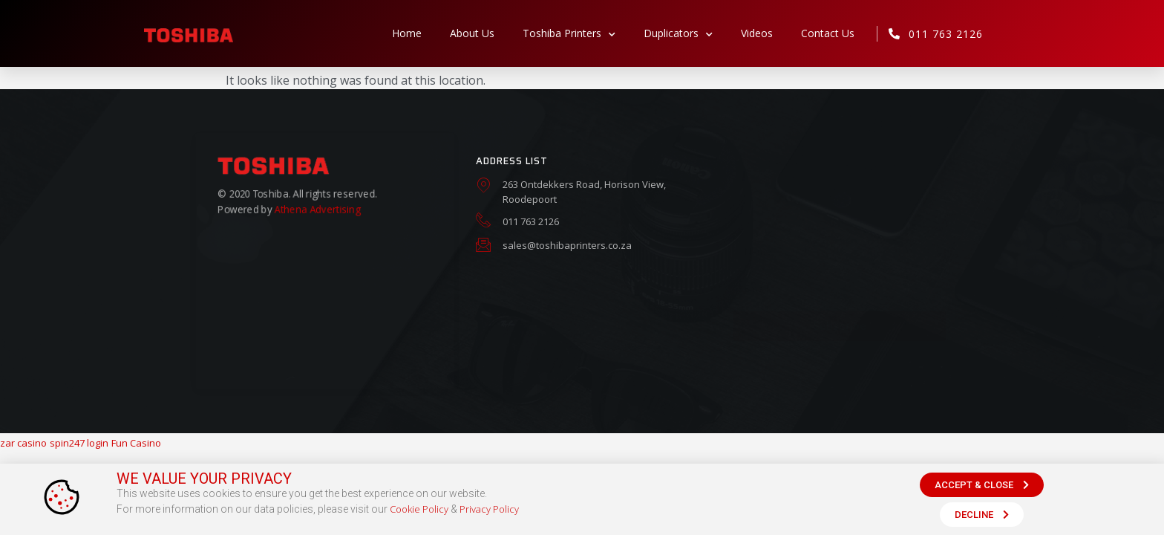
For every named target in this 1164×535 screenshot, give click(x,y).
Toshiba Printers (569, 33)
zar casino (23, 443)
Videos (757, 33)
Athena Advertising (317, 208)
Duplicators (678, 33)
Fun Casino (136, 443)
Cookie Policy (419, 514)
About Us (472, 33)
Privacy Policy (489, 514)
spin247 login (79, 443)
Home (407, 33)
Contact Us (827, 33)
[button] (982, 489)
